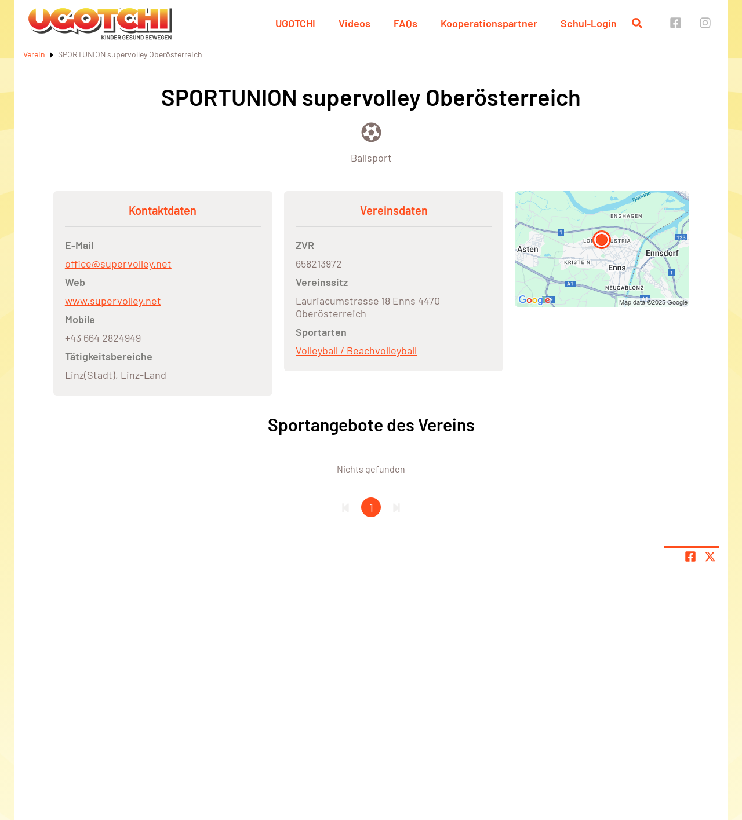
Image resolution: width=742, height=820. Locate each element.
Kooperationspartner (489, 23)
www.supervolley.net (113, 300)
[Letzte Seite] (396, 507)
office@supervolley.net (118, 263)
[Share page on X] (710, 556)
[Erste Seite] (345, 507)
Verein (34, 54)
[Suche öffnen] (637, 23)
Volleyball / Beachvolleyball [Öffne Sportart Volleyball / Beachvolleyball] (356, 350)
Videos (354, 23)
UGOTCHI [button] (295, 23)
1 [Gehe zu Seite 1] (371, 507)
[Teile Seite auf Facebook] (690, 556)
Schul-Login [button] (589, 23)
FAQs (405, 23)
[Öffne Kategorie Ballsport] (371, 141)
